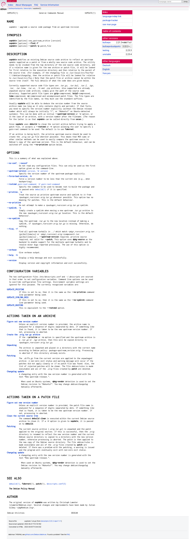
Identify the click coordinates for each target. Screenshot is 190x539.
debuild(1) (40, 189)
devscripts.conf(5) (56, 484)
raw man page (109, 24)
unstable (107, 54)
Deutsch (106, 65)
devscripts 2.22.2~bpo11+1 (51, 521)
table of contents (112, 31)
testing (106, 50)
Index (10, 5)
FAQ (36, 5)
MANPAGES (12, 1)
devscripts (28, 8)
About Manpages (24, 5)
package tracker (110, 20)
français (106, 73)
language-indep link (112, 16)
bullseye (106, 42)
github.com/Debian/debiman (35, 534)
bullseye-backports (16, 8)
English (106, 69)
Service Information (49, 5)
